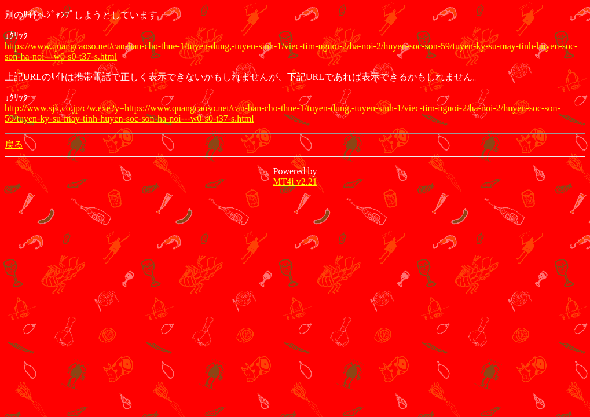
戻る (14, 144)
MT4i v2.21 (295, 181)
